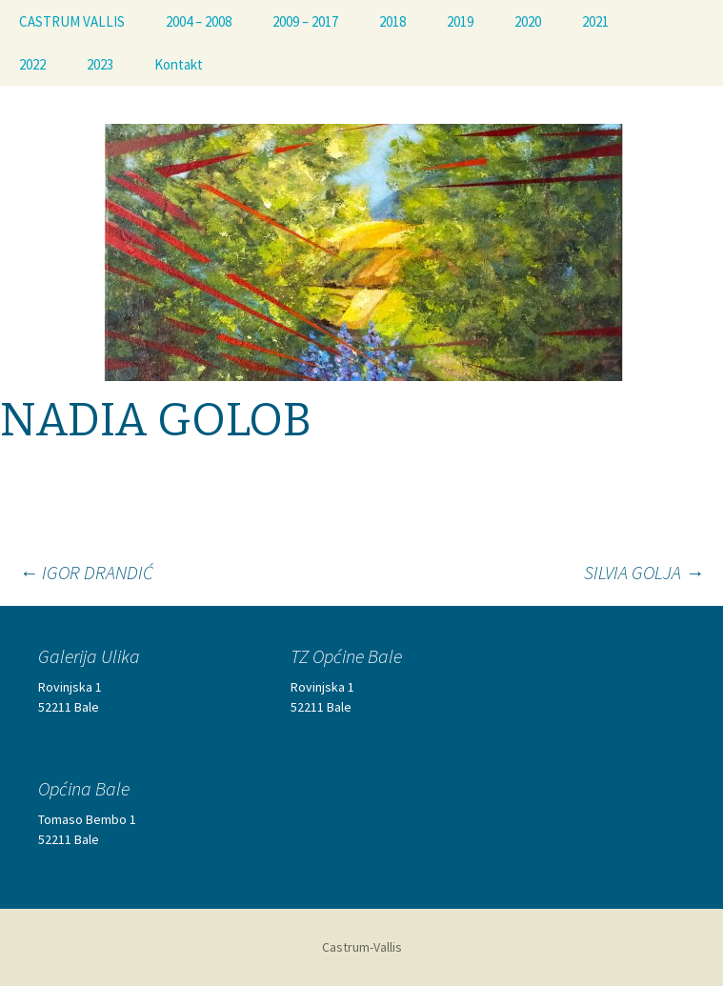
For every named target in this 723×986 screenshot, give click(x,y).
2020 (527, 21)
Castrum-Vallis (362, 947)
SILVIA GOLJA (644, 572)
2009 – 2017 (305, 21)
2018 (392, 21)
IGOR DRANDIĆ (86, 572)
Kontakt (178, 64)
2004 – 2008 (198, 21)
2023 (100, 64)
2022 (32, 64)
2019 (460, 21)
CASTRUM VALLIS (72, 21)
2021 (595, 21)
